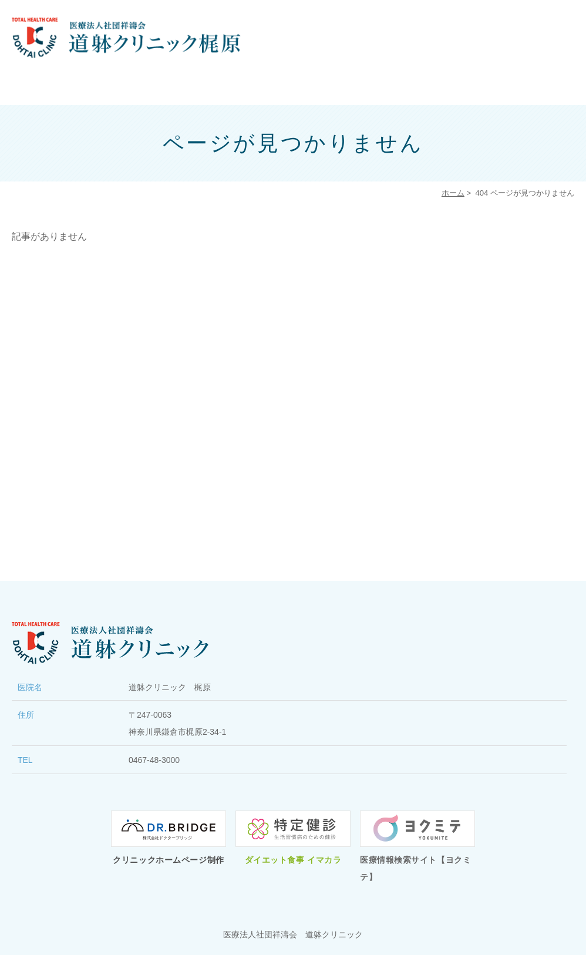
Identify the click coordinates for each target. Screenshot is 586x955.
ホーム (453, 193)
